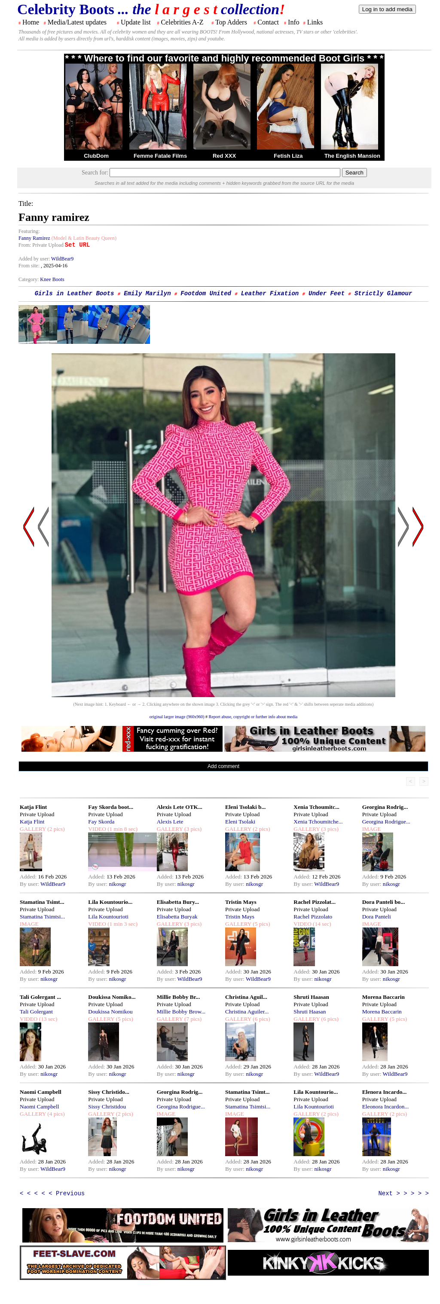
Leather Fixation (270, 293)
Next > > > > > (403, 1193)
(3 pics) (192, 829)
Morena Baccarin (383, 997)
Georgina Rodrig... (385, 807)
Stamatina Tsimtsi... (42, 916)
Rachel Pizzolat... (314, 902)
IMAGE (371, 829)
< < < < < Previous (52, 1193)
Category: (29, 279)
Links (315, 22)
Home (30, 22)
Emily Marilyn (147, 293)
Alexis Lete (170, 821)
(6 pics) (260, 1019)
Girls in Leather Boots (74, 293)
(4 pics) (55, 1114)
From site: (29, 266)
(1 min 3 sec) (122, 924)
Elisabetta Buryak (177, 916)
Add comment (223, 766)
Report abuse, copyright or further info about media (253, 716)
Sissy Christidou (107, 1106)
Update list (136, 22)
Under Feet (327, 293)
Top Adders (231, 22)
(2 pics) (55, 829)
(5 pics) (260, 924)
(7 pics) (192, 1019)
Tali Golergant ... (40, 997)
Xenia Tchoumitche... (317, 821)
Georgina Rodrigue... (386, 821)
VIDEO (97, 829)
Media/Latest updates (77, 22)
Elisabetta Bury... (178, 902)
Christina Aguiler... (247, 1011)
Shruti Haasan (311, 997)
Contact (268, 22)
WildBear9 (62, 259)
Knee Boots (52, 279)
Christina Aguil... (246, 997)
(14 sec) (321, 924)
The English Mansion (352, 156)
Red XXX (224, 156)
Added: (29, 876)
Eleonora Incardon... (385, 1106)
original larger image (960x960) (177, 716)
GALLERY (33, 829)
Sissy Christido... (108, 1092)
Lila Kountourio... (110, 902)
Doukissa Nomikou (110, 1011)
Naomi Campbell (40, 1092)
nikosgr (117, 884)
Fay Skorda (101, 821)
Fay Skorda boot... (110, 807)
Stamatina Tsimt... (42, 902)
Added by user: (34, 259)
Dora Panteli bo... (383, 902)
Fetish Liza (288, 156)
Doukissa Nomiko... (111, 997)
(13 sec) (47, 1019)
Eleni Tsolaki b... (245, 807)
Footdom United (205, 293)
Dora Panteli (376, 916)
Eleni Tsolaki (240, 821)
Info (293, 22)
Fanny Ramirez (34, 238)
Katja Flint (33, 807)
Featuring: (29, 231)
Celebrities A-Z (182, 22)
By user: (30, 884)
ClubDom (96, 156)
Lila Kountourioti (108, 916)
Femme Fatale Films (160, 156)
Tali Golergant (36, 1011)
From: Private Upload (41, 245)
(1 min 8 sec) (122, 829)
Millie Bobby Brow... (181, 1011)
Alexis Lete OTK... (179, 807)
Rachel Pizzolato (312, 916)
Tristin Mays (241, 902)
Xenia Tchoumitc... (316, 807)
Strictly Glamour (383, 293)
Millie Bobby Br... (178, 997)
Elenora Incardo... (384, 1092)
